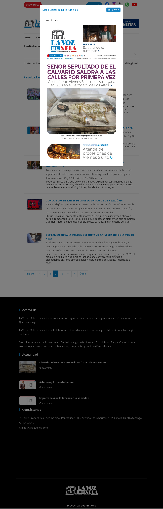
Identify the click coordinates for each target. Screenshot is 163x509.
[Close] (113, 10)
